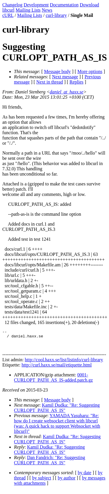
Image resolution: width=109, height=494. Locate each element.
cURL (8, 15)
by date (85, 476)
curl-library (56, 15)
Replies (76, 81)
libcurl (8, 10)
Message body (57, 71)
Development (36, 4)
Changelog (12, 4)
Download (89, 4)
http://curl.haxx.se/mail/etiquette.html (57, 368)
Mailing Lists (28, 10)
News (47, 10)
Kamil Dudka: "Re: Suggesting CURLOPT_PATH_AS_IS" (57, 411)
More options (89, 71)
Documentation (64, 4)
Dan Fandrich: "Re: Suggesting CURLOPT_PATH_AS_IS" (49, 463)
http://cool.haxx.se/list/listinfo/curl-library (64, 363)
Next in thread (49, 81)
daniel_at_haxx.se (66, 91)
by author (67, 481)
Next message (65, 76)
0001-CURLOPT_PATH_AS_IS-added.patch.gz (53, 381)
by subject (41, 481)
